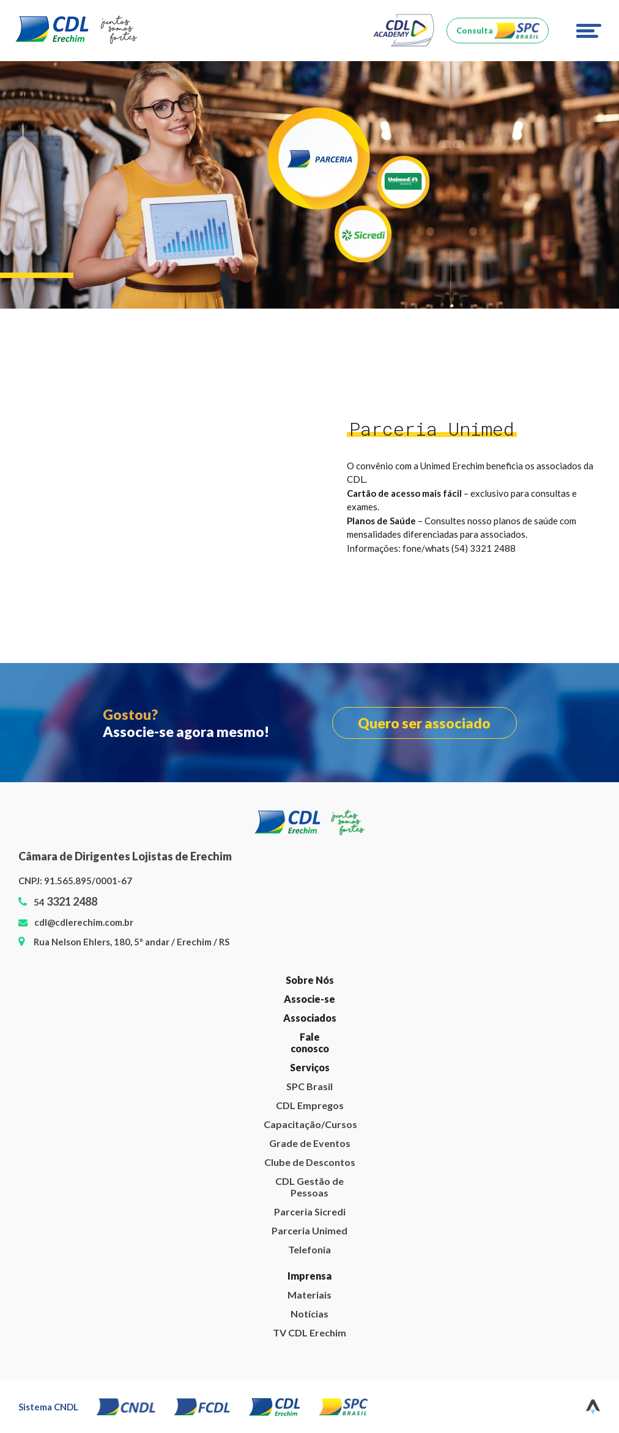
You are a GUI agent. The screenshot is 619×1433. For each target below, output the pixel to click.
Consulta (474, 30)
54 (65, 901)
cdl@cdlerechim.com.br (83, 922)
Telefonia (309, 1249)
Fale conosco (310, 1042)
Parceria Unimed (309, 1230)
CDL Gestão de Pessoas (309, 1186)
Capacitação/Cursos (309, 1124)
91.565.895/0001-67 (88, 880)
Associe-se (309, 999)
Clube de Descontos (309, 1162)
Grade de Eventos (309, 1143)
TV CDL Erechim (309, 1332)
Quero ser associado (424, 722)
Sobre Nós (310, 980)
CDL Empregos (310, 1105)
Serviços (310, 1067)
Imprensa (309, 1275)
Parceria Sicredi (310, 1211)
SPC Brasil (309, 1086)
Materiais (309, 1294)
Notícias (309, 1313)
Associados (309, 1018)
